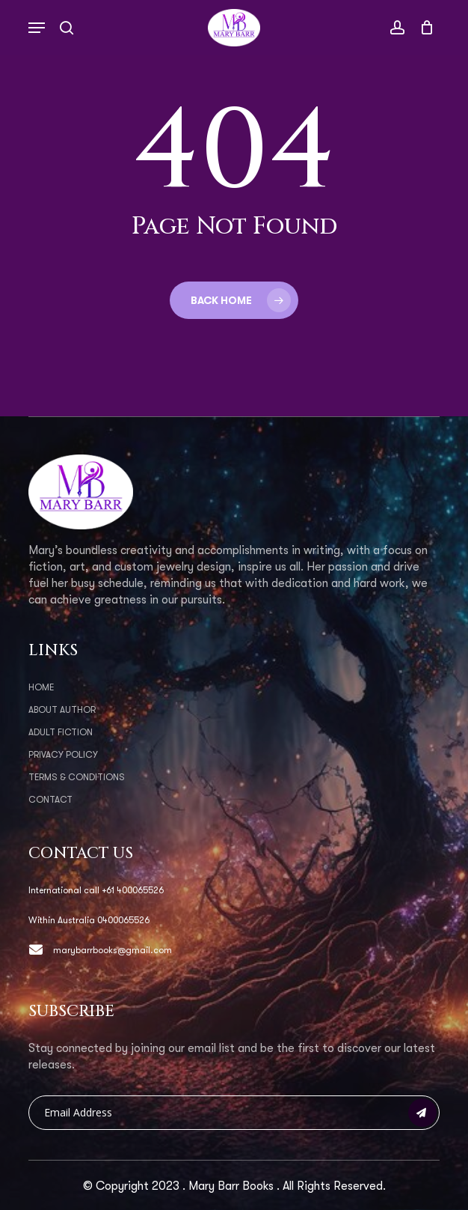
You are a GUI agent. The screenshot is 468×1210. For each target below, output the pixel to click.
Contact (50, 799)
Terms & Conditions (76, 777)
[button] (36, 27)
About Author (62, 710)
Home (41, 687)
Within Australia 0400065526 (89, 920)
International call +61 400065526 (96, 890)
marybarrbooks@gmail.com (100, 950)
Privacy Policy (63, 755)
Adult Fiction (60, 732)
